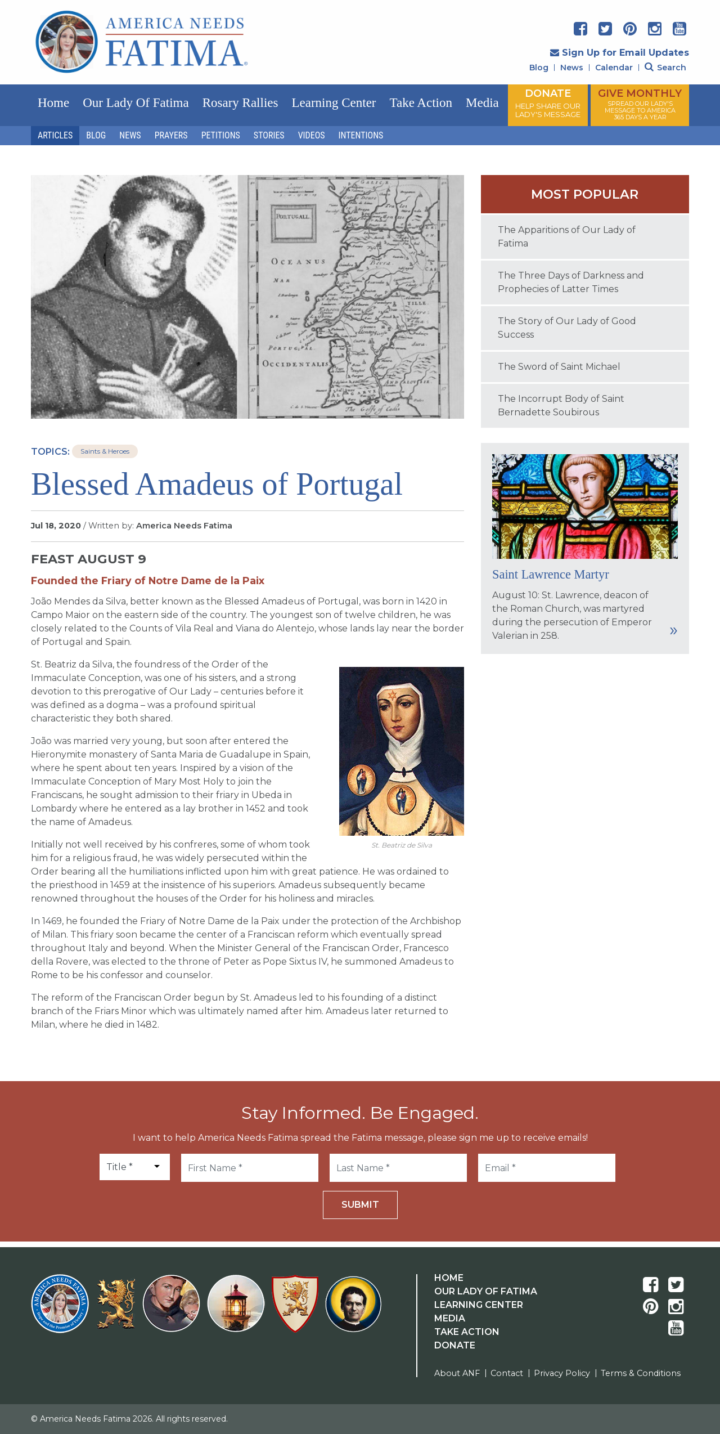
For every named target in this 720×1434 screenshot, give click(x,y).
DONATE (547, 103)
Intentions (361, 135)
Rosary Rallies (240, 103)
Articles (55, 135)
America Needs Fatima (184, 526)
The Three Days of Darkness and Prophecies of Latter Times (571, 282)
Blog (538, 67)
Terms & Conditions (641, 1373)
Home (53, 103)
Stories (269, 135)
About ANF (457, 1373)
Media (482, 103)
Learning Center (333, 103)
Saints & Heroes (104, 451)
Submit (360, 1204)
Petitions (220, 135)
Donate (454, 1345)
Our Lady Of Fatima (485, 1291)
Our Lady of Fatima (135, 103)
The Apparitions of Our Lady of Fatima (567, 237)
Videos (311, 135)
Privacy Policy (562, 1373)
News (571, 67)
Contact (506, 1373)
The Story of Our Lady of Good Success (567, 328)
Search (665, 67)
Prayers (171, 135)
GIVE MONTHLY (640, 104)
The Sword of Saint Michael (559, 366)
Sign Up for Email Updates (619, 52)
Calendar (614, 67)
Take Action (421, 103)
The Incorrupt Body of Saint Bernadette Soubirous (561, 405)
